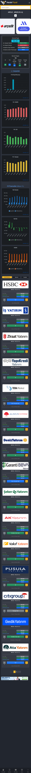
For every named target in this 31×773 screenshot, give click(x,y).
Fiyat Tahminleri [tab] (7, 277)
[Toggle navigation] (29, 3)
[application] (15, 84)
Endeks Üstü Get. (20, 61)
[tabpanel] (15, 476)
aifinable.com (25, 97)
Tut (9, 60)
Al (5, 60)
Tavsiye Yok (25, 60)
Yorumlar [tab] (25, 277)
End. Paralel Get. (14, 61)
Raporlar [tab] (16, 277)
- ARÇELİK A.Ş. (15, 289)
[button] (11, 211)
